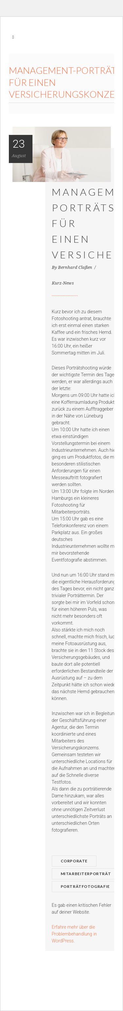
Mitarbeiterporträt (86, 873)
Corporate (74, 860)
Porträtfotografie (85, 886)
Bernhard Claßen (75, 267)
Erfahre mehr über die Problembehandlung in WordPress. (74, 933)
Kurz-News (63, 283)
